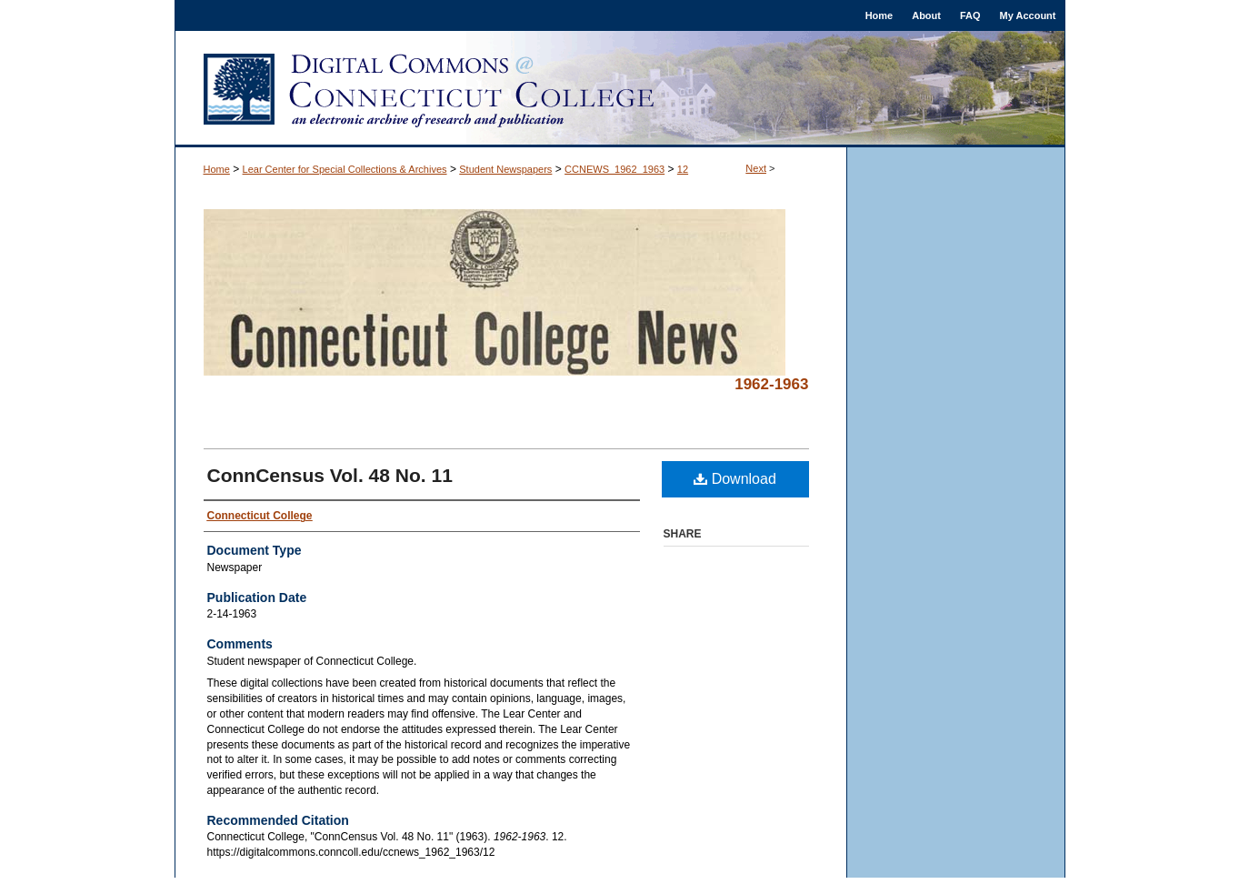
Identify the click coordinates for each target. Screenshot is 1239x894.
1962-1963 (771, 384)
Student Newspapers (505, 169)
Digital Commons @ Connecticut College (620, 89)
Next (755, 168)
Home (217, 169)
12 (682, 169)
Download (735, 479)
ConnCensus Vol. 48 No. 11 (330, 475)
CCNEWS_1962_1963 (614, 169)
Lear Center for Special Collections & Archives (345, 169)
